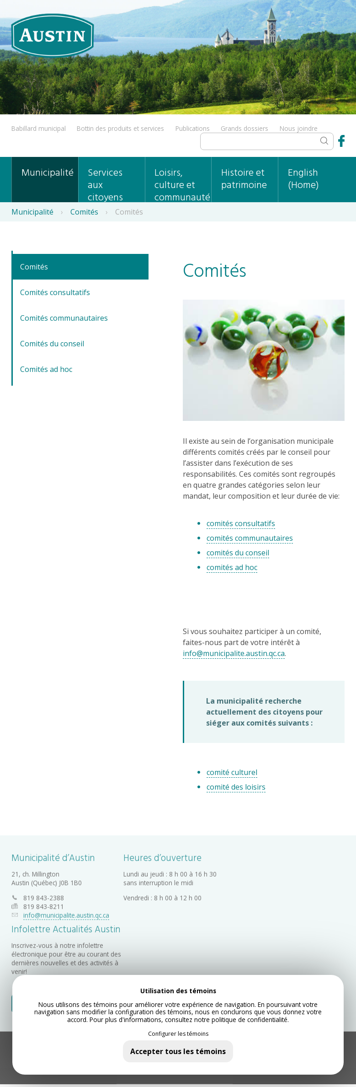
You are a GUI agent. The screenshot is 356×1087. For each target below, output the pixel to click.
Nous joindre (299, 128)
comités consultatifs (241, 523)
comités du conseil (238, 553)
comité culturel (232, 772)
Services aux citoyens (105, 183)
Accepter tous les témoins (178, 1051)
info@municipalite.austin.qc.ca (234, 653)
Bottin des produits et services (120, 128)
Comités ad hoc (46, 369)
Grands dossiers (244, 128)
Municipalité (47, 173)
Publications (192, 128)
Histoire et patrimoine (244, 179)
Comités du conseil (52, 344)
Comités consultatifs (55, 292)
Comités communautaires (64, 318)
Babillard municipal (38, 128)
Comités (84, 212)
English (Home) (303, 179)
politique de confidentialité (249, 1019)
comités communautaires (250, 538)
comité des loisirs (236, 787)
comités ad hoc (232, 567)
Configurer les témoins (178, 1034)
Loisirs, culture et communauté (182, 183)
